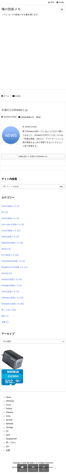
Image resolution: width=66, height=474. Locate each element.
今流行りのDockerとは (14, 110)
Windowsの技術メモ (12, 304)
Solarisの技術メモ (11, 279)
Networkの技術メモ (12, 243)
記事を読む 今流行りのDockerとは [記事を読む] (33, 156)
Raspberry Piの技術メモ (14, 267)
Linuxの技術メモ (27, 117)
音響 (5, 322)
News (38, 117)
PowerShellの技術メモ (13, 261)
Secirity (6, 273)
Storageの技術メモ (11, 285)
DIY (4, 212)
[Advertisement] (33, 55)
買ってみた (8, 310)
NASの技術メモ (10, 236)
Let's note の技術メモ (12, 224)
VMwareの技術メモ (12, 297)
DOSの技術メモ (10, 218)
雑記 (5, 316)
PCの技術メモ (9, 255)
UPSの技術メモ (10, 291)
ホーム (6, 96)
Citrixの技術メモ (10, 206)
